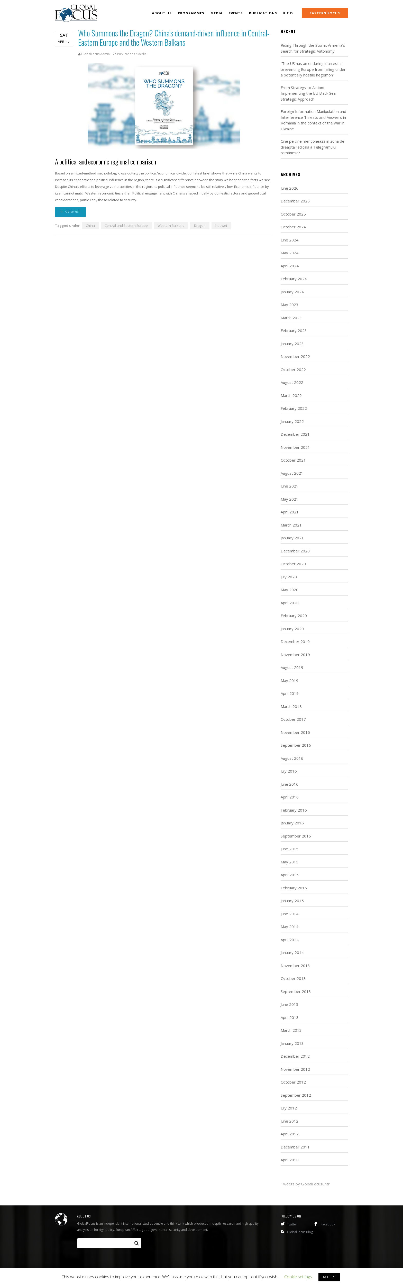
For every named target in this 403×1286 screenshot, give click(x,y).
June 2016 (289, 784)
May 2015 (289, 861)
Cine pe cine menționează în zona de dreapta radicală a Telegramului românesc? (312, 147)
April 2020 (290, 602)
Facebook (324, 1224)
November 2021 (295, 447)
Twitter (289, 1224)
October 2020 (293, 563)
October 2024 (293, 226)
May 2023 (289, 304)
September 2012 (296, 1095)
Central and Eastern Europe (126, 226)
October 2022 (293, 369)
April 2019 (290, 693)
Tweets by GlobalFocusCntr (305, 1183)
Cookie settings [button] (298, 1277)
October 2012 (293, 1082)
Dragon (200, 226)
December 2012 (295, 1056)
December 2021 (295, 434)
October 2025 (293, 214)
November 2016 (295, 732)
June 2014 (289, 913)
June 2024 (289, 239)
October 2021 (293, 460)
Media (142, 54)
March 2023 (291, 317)
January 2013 (292, 1043)
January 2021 (292, 537)
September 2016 (296, 745)
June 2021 (289, 486)
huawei (221, 226)
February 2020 (294, 615)
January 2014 (292, 952)
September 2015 (296, 836)
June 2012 (289, 1121)
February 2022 (294, 408)
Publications (126, 54)
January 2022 (292, 421)
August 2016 (292, 758)
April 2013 (290, 1017)
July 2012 (289, 1107)
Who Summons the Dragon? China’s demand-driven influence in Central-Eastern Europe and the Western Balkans (173, 37)
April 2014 (290, 939)
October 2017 (293, 719)
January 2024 (292, 291)
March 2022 (291, 395)
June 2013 (289, 1004)
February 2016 (294, 810)
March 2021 (291, 525)
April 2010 (290, 1159)
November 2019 (295, 654)
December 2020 (295, 550)
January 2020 (292, 628)
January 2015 (292, 900)
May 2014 (289, 926)
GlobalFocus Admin (95, 54)
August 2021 (292, 473)
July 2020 (289, 576)
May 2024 (289, 252)
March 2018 (291, 706)
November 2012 (295, 1069)
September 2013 (296, 991)
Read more (70, 213)
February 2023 (294, 330)
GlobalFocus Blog (297, 1232)
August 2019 (292, 667)
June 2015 (289, 848)
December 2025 (295, 200)
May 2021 (289, 499)
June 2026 (289, 188)
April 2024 (290, 265)
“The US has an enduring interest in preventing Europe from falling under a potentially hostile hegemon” (313, 69)
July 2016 (289, 771)
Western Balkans (171, 226)
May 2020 (289, 589)
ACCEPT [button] (329, 1276)
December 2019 (295, 641)
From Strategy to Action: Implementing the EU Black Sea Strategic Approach (308, 93)
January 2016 (292, 822)
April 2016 (290, 797)
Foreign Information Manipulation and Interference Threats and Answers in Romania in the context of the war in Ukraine (313, 120)
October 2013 (293, 978)
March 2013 (291, 1030)
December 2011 (295, 1146)
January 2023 (292, 343)
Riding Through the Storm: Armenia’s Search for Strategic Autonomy (313, 48)
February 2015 (294, 887)
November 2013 (295, 965)
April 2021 (290, 511)
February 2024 (294, 278)
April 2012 (290, 1133)
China (90, 226)
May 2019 (289, 680)
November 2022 (295, 356)
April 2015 (290, 874)
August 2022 (292, 382)
